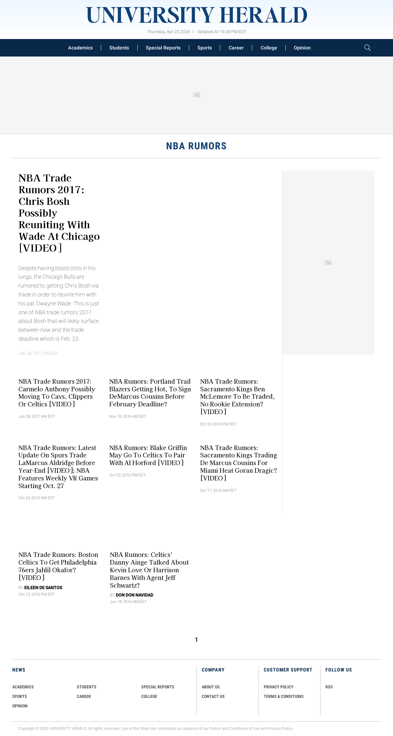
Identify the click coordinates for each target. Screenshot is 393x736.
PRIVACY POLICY (279, 686)
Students (119, 48)
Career (236, 48)
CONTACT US (213, 696)
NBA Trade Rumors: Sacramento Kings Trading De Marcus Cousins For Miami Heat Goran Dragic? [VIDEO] (238, 462)
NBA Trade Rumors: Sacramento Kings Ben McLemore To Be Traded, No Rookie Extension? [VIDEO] (237, 396)
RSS (329, 686)
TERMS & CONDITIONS (284, 696)
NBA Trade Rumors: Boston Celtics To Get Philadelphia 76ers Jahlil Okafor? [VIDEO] (58, 565)
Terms (215, 728)
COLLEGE (149, 696)
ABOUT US (211, 686)
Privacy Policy (280, 728)
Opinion (302, 48)
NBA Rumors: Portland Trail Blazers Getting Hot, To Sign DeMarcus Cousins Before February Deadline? (150, 392)
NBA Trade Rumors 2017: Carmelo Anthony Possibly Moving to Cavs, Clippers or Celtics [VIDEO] (56, 392)
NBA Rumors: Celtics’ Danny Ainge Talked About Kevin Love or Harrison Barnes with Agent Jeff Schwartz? (149, 569)
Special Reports (163, 48)
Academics (80, 48)
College (269, 48)
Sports (204, 48)
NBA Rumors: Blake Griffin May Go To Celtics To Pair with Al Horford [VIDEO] (148, 455)
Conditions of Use (244, 728)
